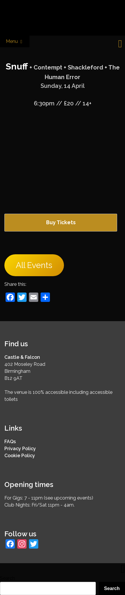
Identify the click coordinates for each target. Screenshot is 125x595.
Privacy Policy (20, 448)
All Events (34, 265)
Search (7, 578)
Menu (15, 41)
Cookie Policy (19, 455)
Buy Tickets (61, 222)
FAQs (10, 441)
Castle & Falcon (22, 357)
